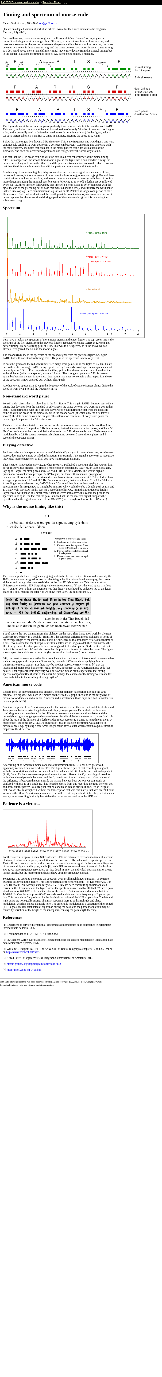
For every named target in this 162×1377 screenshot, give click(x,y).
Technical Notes (51, 2)
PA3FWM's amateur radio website (20, 2)
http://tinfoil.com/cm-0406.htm (24, 969)
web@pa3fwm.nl (47, 23)
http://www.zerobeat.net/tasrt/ (22, 951)
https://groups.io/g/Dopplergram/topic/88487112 (34, 963)
